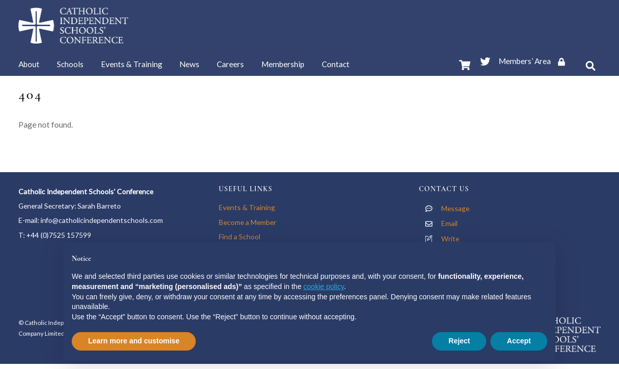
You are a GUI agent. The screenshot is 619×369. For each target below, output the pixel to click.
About (28, 64)
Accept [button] (519, 341)
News (189, 64)
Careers (230, 64)
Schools (70, 64)
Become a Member (247, 222)
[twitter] (485, 59)
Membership (282, 64)
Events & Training (131, 64)
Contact (335, 64)
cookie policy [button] (323, 286)
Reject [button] (459, 341)
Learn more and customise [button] (133, 341)
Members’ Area (535, 61)
